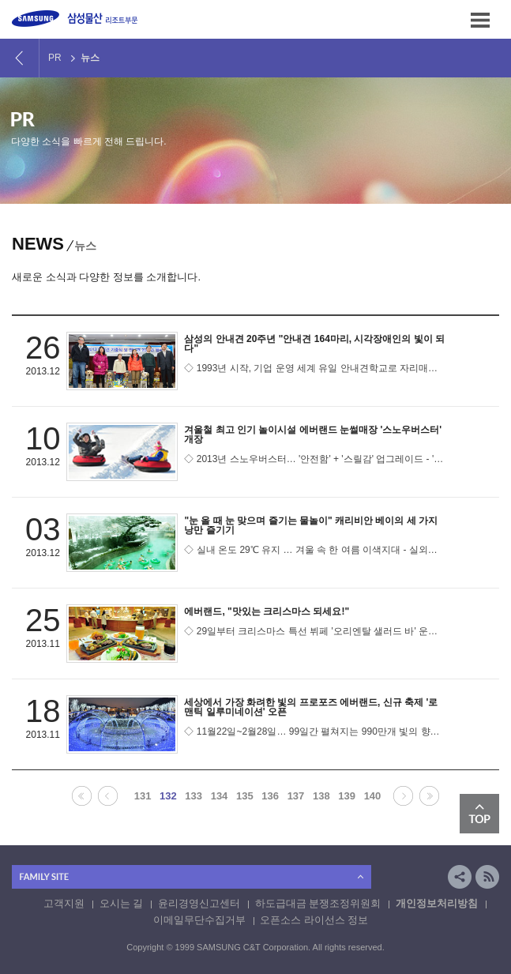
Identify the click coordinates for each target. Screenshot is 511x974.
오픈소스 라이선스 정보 (314, 920)
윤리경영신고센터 (199, 903)
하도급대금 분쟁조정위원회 (318, 903)
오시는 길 (122, 903)
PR (55, 57)
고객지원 (64, 903)
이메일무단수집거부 (199, 920)
